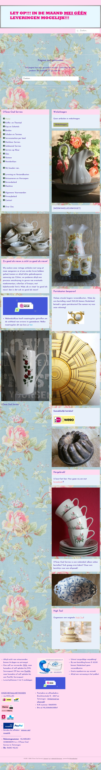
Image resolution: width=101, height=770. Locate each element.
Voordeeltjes (10, 162)
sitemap (46, 758)
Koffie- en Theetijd (13, 123)
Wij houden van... (12, 168)
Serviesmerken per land (15, 138)
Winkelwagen (61, 125)
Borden (8, 131)
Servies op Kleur (12, 150)
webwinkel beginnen (56, 758)
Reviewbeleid (11, 182)
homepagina (66, 71)
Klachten (9, 186)
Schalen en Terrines (13, 135)
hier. (31, 325)
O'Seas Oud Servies (10, 404)
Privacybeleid (11, 196)
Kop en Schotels (12, 127)
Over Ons (9, 207)
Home (7, 119)
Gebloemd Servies (13, 146)
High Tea (79, 618)
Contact (8, 200)
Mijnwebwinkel (73, 758)
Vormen (8, 158)
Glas (7, 154)
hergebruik (58, 482)
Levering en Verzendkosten (17, 175)
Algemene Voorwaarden (15, 193)
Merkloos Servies (12, 142)
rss (49, 758)
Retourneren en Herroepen (16, 178)
